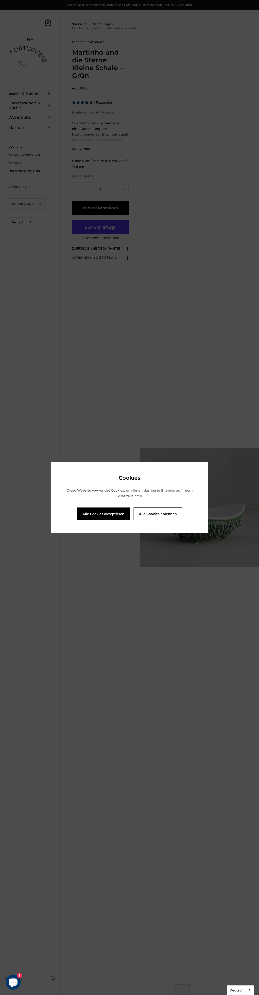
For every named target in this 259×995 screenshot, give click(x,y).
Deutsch (236, 990)
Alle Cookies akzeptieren (103, 514)
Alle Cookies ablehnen (158, 514)
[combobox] (240, 990)
